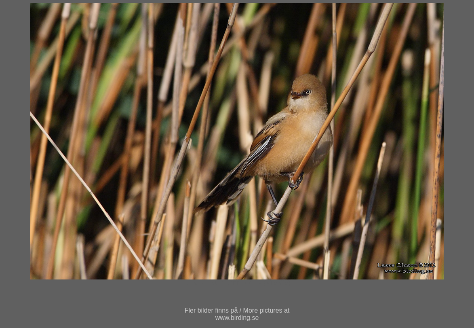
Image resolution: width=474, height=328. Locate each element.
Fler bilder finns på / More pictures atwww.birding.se (237, 314)
